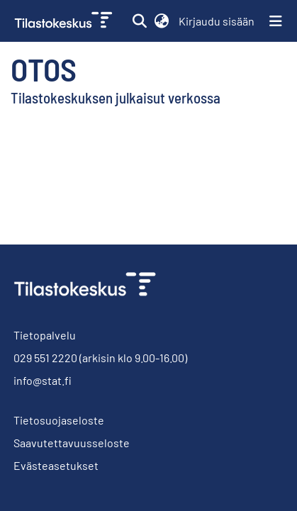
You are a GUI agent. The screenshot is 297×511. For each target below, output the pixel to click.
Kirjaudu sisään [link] (217, 21)
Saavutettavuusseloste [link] (71, 442)
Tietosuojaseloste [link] (58, 420)
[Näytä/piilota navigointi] (275, 21)
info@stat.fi (42, 380)
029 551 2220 (45, 357)
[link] (65, 21)
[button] (139, 21)
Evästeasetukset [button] (56, 465)
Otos (44, 69)
